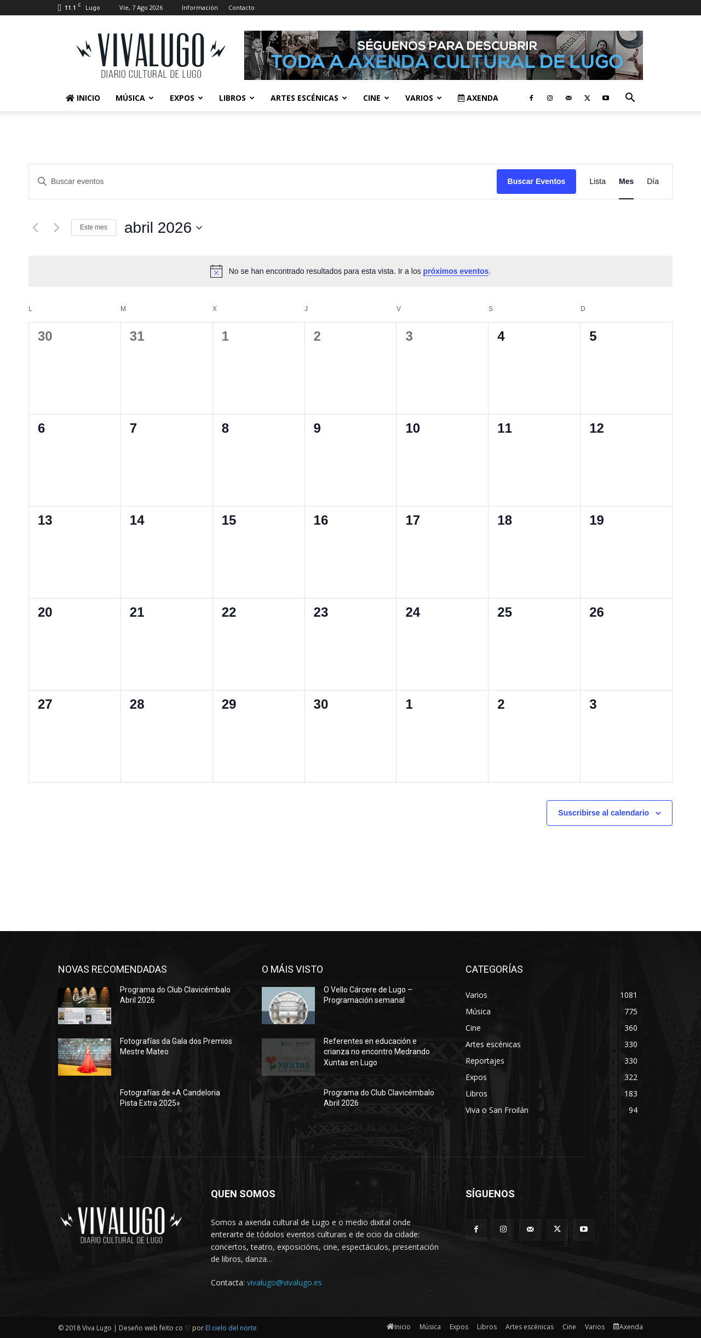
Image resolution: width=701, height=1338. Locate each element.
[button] (630, 99)
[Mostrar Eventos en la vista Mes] (626, 181)
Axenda (478, 98)
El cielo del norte (231, 1328)
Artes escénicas (309, 98)
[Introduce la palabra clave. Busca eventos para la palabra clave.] (263, 181)
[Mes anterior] (35, 227)
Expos (186, 98)
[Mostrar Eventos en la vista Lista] (597, 181)
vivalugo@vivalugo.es (284, 1282)
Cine (376, 98)
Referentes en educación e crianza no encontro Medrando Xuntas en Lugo (377, 1052)
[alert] (350, 271)
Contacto (241, 7)
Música (135, 98)
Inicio (83, 98)
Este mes (93, 227)
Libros (237, 98)
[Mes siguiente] (56, 227)
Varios (423, 98)
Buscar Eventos (537, 181)
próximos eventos (456, 271)
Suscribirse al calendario (603, 812)
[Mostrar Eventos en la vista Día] (653, 181)
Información (200, 7)
